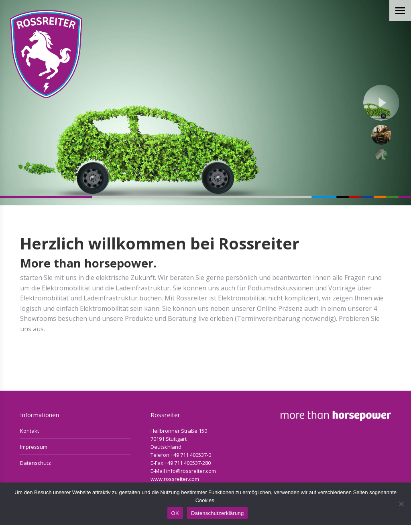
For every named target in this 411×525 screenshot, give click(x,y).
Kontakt (29, 430)
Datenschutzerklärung (217, 513)
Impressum (33, 446)
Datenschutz (35, 462)
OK (175, 513)
